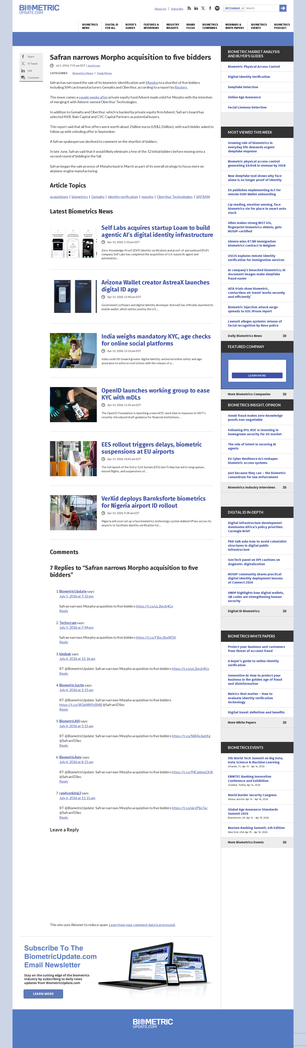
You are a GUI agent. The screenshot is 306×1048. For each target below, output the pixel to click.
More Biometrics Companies (249, 394)
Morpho (152, 82)
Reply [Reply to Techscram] (63, 642)
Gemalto (97, 197)
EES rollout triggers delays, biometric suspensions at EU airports (151, 448)
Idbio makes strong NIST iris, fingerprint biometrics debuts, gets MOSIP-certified (255, 227)
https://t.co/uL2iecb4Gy (154, 606)
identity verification (123, 197)
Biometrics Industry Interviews (251, 487)
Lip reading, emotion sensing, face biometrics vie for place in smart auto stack (257, 208)
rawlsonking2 (70, 793)
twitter (203, 8)
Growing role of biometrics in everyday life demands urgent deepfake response (251, 147)
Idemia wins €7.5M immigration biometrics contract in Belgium (252, 243)
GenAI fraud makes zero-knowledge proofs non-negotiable (255, 418)
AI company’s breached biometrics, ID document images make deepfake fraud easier (257, 274)
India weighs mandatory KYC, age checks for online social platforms (156, 340)
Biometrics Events (259, 26)
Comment (33, 77)
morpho (147, 197)
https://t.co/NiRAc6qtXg (191, 736)
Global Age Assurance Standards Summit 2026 (257, 813)
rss (189, 8)
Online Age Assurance (244, 97)
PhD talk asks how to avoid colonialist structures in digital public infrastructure (257, 545)
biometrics (80, 197)
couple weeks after (93, 97)
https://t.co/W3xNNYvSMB (80, 705)
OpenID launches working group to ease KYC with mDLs (155, 394)
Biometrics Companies (210, 26)
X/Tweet (32, 63)
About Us (160, 8)
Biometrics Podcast (282, 26)
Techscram (67, 623)
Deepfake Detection (243, 87)
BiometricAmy (70, 757)
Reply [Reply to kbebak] (63, 673)
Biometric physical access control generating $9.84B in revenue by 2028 (257, 163)
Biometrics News (90, 26)
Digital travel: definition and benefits (256, 712)
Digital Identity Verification (249, 77)
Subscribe (177, 8)
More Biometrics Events (246, 842)
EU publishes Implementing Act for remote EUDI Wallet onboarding (254, 192)
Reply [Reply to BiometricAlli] (63, 745)
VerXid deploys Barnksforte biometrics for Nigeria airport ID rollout (153, 502)
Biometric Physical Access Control (254, 67)
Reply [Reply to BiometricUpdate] (63, 611)
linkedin (196, 8)
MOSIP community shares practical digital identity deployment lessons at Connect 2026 (255, 578)
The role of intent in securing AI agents (252, 446)
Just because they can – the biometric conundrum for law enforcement (257, 475)
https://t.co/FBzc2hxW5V (156, 637)
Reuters (181, 87)
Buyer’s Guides (130, 26)
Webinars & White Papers (234, 26)
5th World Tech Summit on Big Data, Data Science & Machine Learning (257, 762)
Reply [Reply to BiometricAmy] (63, 781)
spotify (217, 8)
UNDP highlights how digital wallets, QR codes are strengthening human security (256, 597)
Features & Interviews (151, 26)
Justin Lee (94, 65)
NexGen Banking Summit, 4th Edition (257, 830)
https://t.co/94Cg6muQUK (192, 772)
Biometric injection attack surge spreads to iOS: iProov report (253, 309)
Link (30, 70)
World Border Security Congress (257, 797)
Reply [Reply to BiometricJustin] (63, 709)
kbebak (65, 654)
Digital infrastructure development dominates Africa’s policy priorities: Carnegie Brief (255, 527)
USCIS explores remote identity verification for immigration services (256, 258)
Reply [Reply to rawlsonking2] (63, 817)
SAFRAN (203, 197)
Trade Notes (104, 73)
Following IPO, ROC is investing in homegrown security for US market (255, 432)
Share (31, 56)
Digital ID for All (111, 26)
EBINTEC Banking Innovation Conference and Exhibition (257, 780)
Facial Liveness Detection (247, 107)
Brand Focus (190, 26)
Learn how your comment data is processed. (142, 925)
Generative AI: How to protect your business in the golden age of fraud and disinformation (255, 679)
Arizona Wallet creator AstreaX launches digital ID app (155, 286)
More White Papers (242, 722)
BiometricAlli (69, 721)
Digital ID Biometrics (244, 611)
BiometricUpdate (73, 591)
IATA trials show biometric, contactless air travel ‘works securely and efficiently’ (256, 293)
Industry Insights (172, 26)
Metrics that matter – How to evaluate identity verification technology (250, 698)
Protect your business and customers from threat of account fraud (256, 649)
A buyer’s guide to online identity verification (253, 663)
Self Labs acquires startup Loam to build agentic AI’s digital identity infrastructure (157, 231)
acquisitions (59, 197)
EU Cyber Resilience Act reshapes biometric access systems (253, 461)
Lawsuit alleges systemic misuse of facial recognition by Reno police (255, 323)
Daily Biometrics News (245, 336)
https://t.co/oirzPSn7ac (190, 808)
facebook (210, 8)
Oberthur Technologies (175, 197)
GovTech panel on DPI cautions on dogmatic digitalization (254, 562)
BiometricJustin (71, 685)
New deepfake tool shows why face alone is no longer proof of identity (255, 178)
